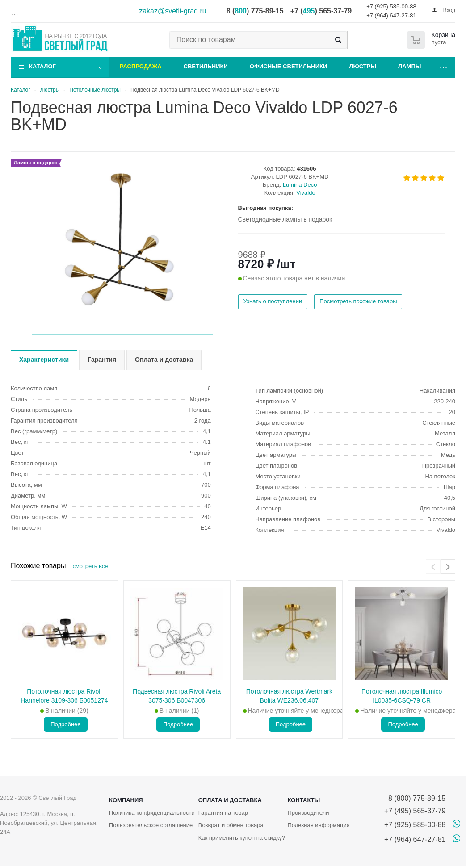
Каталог (42, 66)
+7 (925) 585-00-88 (391, 6)
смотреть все (90, 566)
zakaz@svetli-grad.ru (172, 11)
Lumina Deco (300, 184)
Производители (308, 812)
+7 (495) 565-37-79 (414, 811)
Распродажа (141, 66)
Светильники (206, 66)
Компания (126, 800)
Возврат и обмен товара (231, 825)
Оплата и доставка (230, 800)
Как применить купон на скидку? (241, 837)
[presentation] (433, 566)
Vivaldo (305, 192)
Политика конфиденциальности (152, 812)
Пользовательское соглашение (151, 825)
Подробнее (65, 724)
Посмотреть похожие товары (358, 301)
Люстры (362, 66)
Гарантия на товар (223, 812)
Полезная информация (318, 825)
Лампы (409, 66)
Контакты (303, 800)
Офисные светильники (288, 66)
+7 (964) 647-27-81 (391, 15)
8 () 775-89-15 (255, 11)
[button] (122, 334)
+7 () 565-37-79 (321, 11)
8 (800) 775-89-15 (414, 798)
